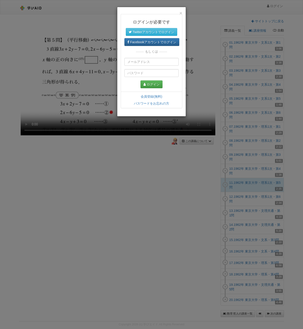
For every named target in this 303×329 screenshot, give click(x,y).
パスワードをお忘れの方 (151, 103)
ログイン (151, 84)
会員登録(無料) (151, 96)
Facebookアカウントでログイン (151, 42)
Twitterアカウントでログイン (151, 32)
